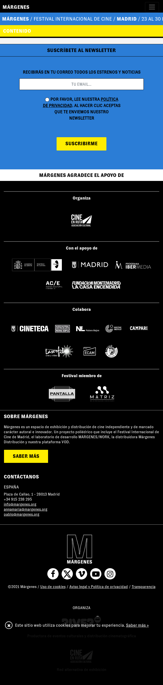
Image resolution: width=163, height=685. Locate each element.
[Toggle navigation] (152, 7)
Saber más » (137, 625)
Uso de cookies (53, 587)
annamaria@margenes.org (25, 509)
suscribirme (81, 143)
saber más (26, 456)
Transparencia (143, 587)
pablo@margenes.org (21, 514)
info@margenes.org (20, 504)
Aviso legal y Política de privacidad (98, 587)
